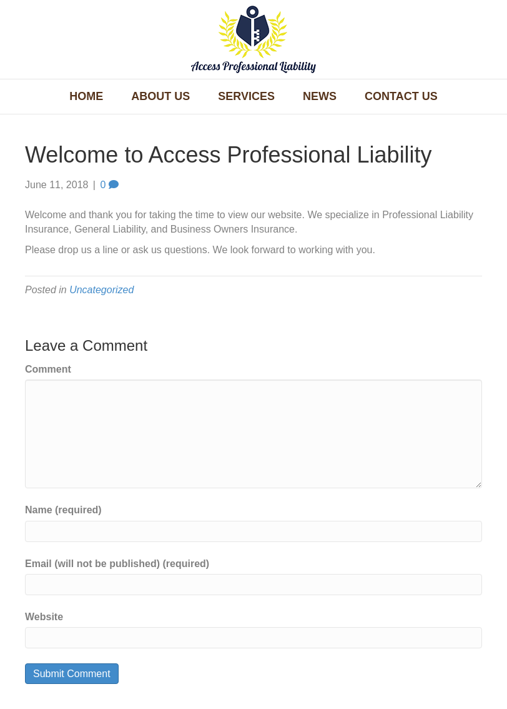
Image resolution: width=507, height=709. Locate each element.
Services (246, 96)
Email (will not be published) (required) (117, 563)
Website (44, 616)
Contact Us (401, 96)
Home (86, 96)
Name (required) (63, 510)
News (320, 96)
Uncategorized (101, 289)
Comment (48, 369)
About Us (160, 96)
